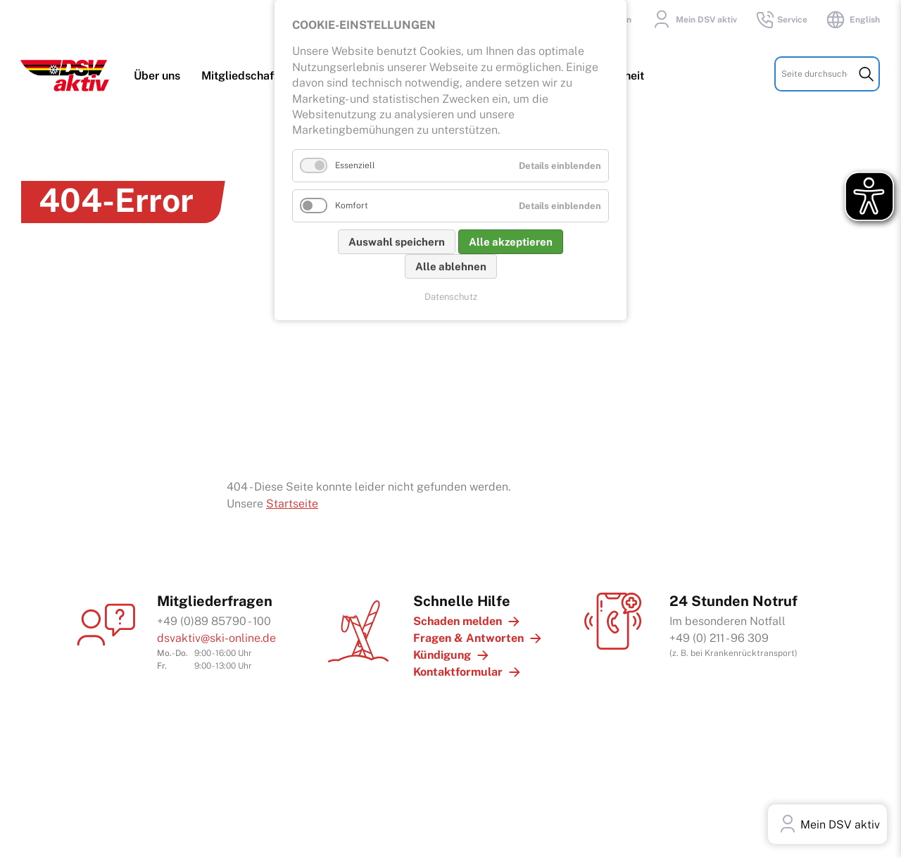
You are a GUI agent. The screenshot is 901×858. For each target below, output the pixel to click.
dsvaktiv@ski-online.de (216, 635)
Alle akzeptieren (511, 242)
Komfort (351, 205)
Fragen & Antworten (468, 635)
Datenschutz (450, 296)
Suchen (866, 77)
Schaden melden (457, 618)
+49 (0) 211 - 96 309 (719, 635)
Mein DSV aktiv (693, 19)
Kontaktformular (458, 669)
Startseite (292, 500)
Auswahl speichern (396, 242)
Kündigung (442, 652)
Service (781, 19)
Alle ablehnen (450, 266)
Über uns (157, 78)
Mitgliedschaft (240, 78)
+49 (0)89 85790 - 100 (214, 618)
